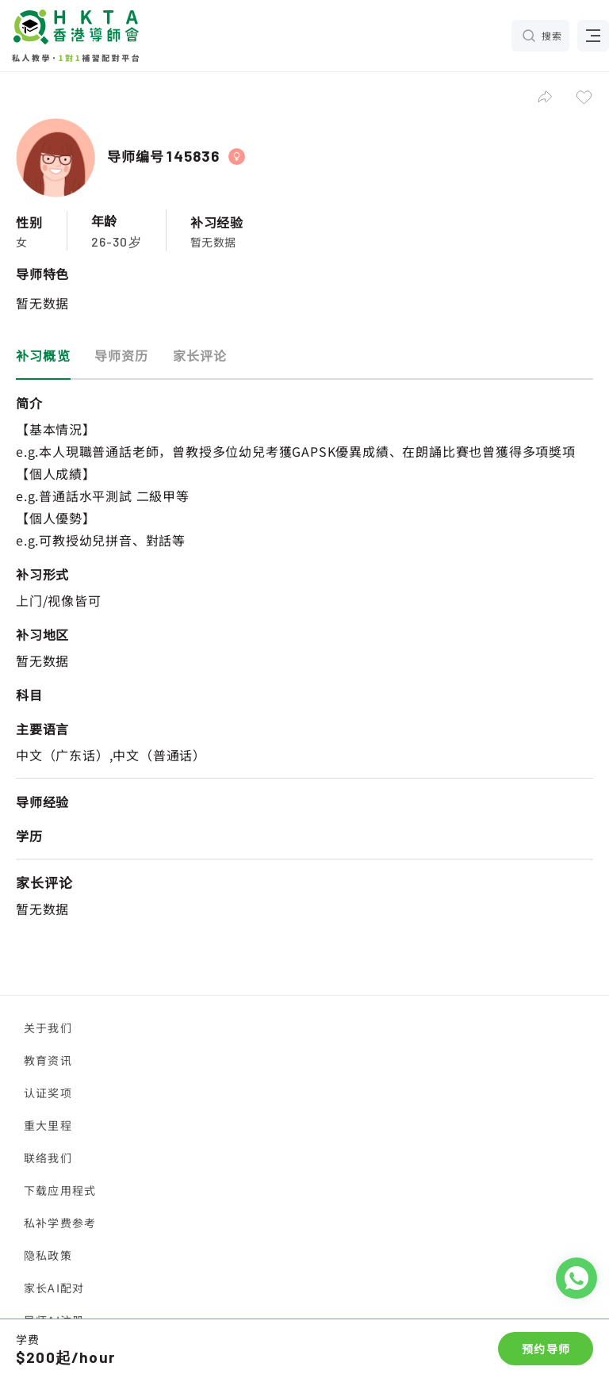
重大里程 (48, 1125)
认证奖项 (48, 1092)
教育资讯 (48, 1060)
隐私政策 (48, 1255)
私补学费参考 (60, 1223)
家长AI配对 (54, 1288)
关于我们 (48, 1027)
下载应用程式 (60, 1190)
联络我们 (48, 1158)
